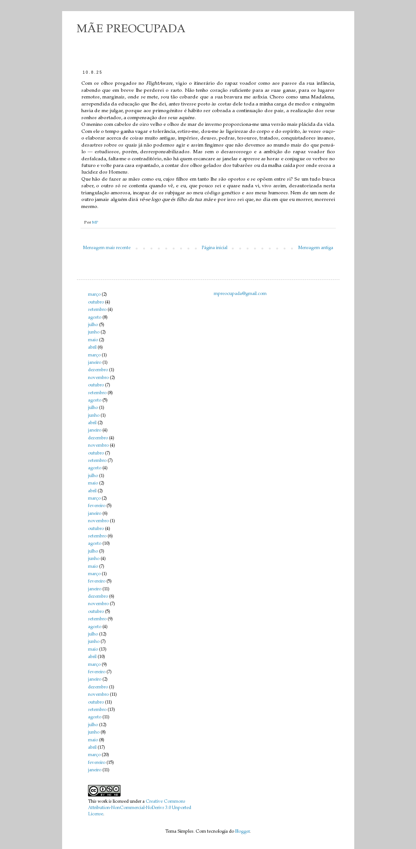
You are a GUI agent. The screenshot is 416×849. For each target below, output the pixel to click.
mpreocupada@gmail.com (240, 294)
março (94, 294)
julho (93, 325)
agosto (94, 317)
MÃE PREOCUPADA (131, 29)
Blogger (242, 831)
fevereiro (96, 506)
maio (93, 340)
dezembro (98, 370)
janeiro (94, 362)
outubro (96, 302)
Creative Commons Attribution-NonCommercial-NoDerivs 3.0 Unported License (139, 807)
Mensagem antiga (315, 248)
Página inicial (214, 248)
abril (92, 347)
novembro (98, 378)
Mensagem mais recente (107, 248)
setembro (97, 310)
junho (93, 332)
